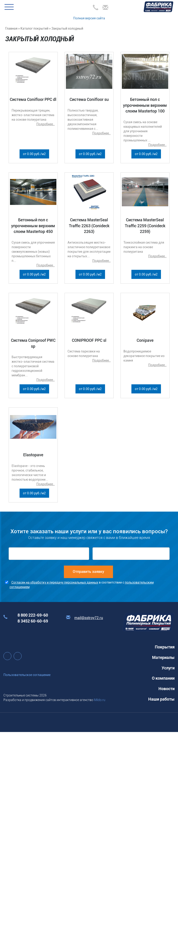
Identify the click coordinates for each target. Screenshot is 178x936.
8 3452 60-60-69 (33, 621)
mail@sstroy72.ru (88, 618)
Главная (11, 28)
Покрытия (165, 647)
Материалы (163, 657)
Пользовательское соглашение (26, 675)
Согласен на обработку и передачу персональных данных (54, 582)
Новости (166, 688)
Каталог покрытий (34, 28)
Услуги (168, 668)
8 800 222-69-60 (33, 615)
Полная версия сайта (89, 18)
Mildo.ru (99, 700)
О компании (163, 678)
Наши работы (161, 699)
